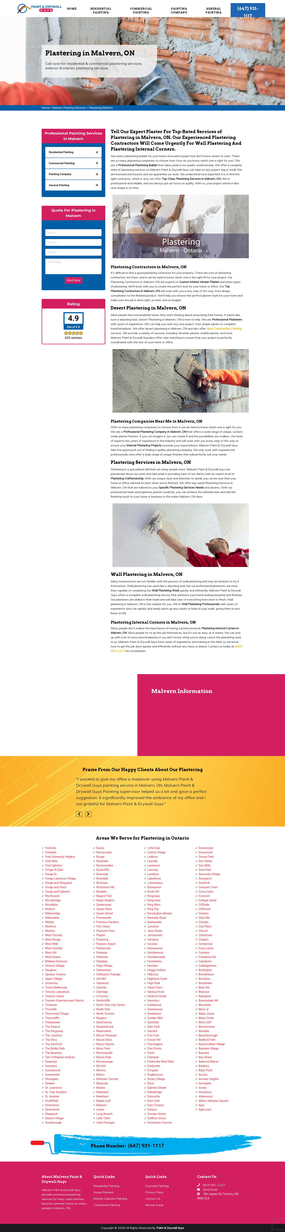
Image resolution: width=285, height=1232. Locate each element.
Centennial (205, 944)
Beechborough (208, 1035)
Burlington (205, 970)
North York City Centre (110, 1005)
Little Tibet (103, 1118)
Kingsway (153, 896)
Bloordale (205, 1005)
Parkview (102, 957)
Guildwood (154, 1005)
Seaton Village (54, 1118)
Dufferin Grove (156, 1118)
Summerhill (52, 1074)
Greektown (154, 1013)
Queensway (103, 904)
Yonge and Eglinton (57, 891)
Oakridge (102, 992)
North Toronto (105, 1013)
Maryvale (102, 1083)
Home (72, 8)
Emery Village (156, 1079)
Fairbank (152, 1057)
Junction (153, 926)
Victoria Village (55, 965)
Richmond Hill (105, 887)
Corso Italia (206, 891)
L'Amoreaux (154, 883)
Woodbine (51, 904)
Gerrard (152, 1031)
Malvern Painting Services (69, 108)
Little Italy (153, 848)
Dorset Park (206, 856)
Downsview (206, 848)
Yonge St (51, 874)
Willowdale (52, 917)
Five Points (154, 1048)
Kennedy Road (156, 917)
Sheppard (51, 1114)
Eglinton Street (156, 1087)
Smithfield (51, 1101)
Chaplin (203, 939)
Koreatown (154, 887)
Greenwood (154, 1009)
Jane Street (154, 931)
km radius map (69, 715)
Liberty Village (156, 852)
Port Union (103, 926)
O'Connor (102, 996)
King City (153, 909)
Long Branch (104, 1114)
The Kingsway (54, 1031)
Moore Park (103, 1057)
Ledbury (152, 856)
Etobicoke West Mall (160, 1061)
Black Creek (206, 1018)
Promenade (103, 917)
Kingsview (153, 900)
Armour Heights (209, 1079)
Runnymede (104, 852)
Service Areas (154, 1205)
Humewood (154, 948)
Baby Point (205, 1070)
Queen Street (104, 913)
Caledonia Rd (207, 957)
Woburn (50, 909)
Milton (100, 1074)
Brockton (204, 978)
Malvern (101, 1105)
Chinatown (205, 935)
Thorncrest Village (57, 1013)
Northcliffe (103, 1000)
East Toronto (155, 1105)
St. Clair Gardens (56, 1092)
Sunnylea (51, 1066)
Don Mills (205, 865)
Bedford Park (207, 1039)
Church (203, 931)
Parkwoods (103, 948)
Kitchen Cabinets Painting (110, 1198)
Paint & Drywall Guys (170, 1228)
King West (153, 904)
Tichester (51, 1005)
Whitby (49, 922)
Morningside (104, 1053)
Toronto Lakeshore (57, 992)
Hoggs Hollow (156, 970)
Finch (150, 1053)
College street (207, 900)
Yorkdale (50, 852)
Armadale (205, 1083)
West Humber (54, 948)
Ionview (152, 944)
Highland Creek (157, 978)
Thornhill (50, 1009)
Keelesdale (154, 922)
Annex (203, 1087)
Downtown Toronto (159, 1122)
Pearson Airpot (106, 944)
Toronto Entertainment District (64, 1000)
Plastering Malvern (101, 108)
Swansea (51, 1061)
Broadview (205, 983)
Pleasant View (105, 931)
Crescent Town (208, 887)
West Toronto (53, 935)
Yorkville (50, 848)
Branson (204, 992)
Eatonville (153, 1096)
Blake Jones (206, 1013)
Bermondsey (207, 1026)
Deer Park (205, 870)
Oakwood (102, 983)
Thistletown (52, 1022)
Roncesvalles (104, 865)
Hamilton (153, 1000)
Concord (204, 896)
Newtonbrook (105, 1026)
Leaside (152, 861)
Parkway (101, 952)
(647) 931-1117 (247, 12)
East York (153, 1101)
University (51, 983)
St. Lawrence (53, 1087)
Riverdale (102, 878)
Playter (100, 935)
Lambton (153, 874)
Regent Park (104, 896)
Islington (152, 939)
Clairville (204, 917)
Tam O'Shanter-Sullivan (60, 1057)
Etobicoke (153, 1066)
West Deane (53, 957)
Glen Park (153, 1026)
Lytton (100, 1109)
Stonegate (51, 1079)
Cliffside (204, 904)
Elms (150, 1083)
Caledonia (205, 961)
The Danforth (53, 1044)
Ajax (201, 1105)
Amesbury (205, 1092)
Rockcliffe (102, 870)
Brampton (205, 996)
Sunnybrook (52, 1070)
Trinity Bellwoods (56, 987)
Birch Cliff (205, 1022)
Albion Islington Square (213, 1101)
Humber (152, 965)
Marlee (100, 1087)
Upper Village (53, 978)
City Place (205, 926)
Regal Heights (105, 900)
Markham (102, 1096)
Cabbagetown (207, 965)
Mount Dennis (105, 1044)
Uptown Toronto (55, 974)
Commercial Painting (141, 10)
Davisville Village (209, 874)
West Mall (51, 944)
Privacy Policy (154, 1192)
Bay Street (205, 1057)
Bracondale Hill (208, 1000)
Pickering (102, 939)
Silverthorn (52, 1105)
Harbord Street (156, 996)
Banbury (204, 1066)
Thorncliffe (52, 1018)
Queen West (104, 909)
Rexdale (101, 891)
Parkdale (102, 961)
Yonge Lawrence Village (60, 878)
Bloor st (204, 1009)
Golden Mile (155, 1018)
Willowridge (52, 913)
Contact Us (152, 1198)
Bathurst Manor (209, 1061)
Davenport (205, 878)
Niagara (101, 1018)
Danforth (204, 883)
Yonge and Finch (56, 887)
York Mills (51, 861)
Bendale (204, 1031)
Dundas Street (156, 1114)
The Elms (51, 1039)
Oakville (101, 987)
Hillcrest (152, 974)
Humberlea (154, 961)
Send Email (210, 1189)
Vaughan (51, 970)
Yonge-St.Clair (54, 870)
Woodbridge (53, 900)
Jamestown (154, 935)
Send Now (73, 280)
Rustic (100, 848)
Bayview (204, 1053)
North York (103, 1009)
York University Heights (60, 856)
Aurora (203, 1074)
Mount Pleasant (106, 1035)
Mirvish (101, 1066)
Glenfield (153, 1022)
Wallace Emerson (56, 961)
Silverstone (52, 1109)
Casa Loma (206, 948)
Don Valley (205, 861)
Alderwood (206, 1096)
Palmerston (103, 970)
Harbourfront (155, 992)
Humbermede (156, 957)
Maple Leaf (103, 1101)
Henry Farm (154, 987)
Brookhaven (206, 974)
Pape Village (104, 965)
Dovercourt (206, 852)
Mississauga (104, 1061)
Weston (50, 931)
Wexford (50, 926)
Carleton (204, 952)
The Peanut (52, 1026)
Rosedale (102, 861)
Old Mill (101, 978)
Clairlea (203, 922)
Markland (102, 1092)
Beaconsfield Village (212, 1044)
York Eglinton (53, 865)
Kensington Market (159, 913)
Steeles (50, 1083)
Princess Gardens (107, 922)
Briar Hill (204, 987)
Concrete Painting (157, 1186)
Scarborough (53, 1122)
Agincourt (205, 1109)
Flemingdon (155, 1044)
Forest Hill (153, 1039)
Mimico (101, 1070)
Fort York (153, 1035)
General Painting (213, 10)
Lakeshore (154, 878)
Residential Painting (100, 10)
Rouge (100, 856)
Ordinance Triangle (108, 974)
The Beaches (53, 1053)
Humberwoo (155, 952)
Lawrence (153, 865)
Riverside (102, 874)
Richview (102, 883)
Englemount (155, 1074)
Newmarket (103, 1031)
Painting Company (179, 10)
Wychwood (52, 896)
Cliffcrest (204, 909)
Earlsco (152, 1109)
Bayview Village (209, 1048)
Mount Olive (104, 1039)
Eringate (152, 1070)
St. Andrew (52, 1096)
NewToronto (104, 1022)
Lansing (152, 870)
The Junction (53, 1035)
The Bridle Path (55, 1048)
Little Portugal (105, 1122)
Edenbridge (154, 1092)
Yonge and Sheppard (58, 883)
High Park (153, 983)
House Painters (103, 1192)
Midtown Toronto (107, 1079)
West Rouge (53, 939)
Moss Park (103, 1048)
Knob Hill (153, 891)
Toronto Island (54, 996)
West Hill (51, 952)
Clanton (204, 913)
